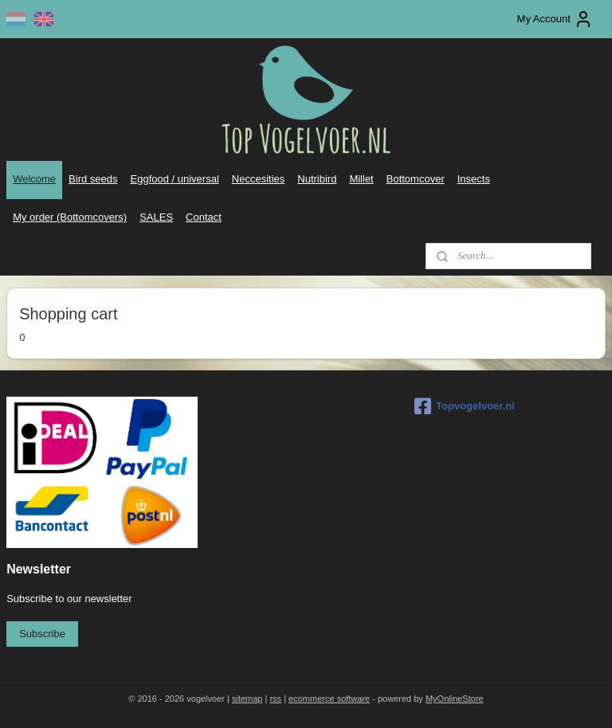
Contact (204, 217)
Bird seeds (93, 179)
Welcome (34, 179)
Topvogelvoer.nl (464, 406)
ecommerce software (329, 698)
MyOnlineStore (455, 698)
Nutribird (316, 179)
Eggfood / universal (175, 179)
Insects (473, 179)
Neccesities (258, 179)
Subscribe (42, 634)
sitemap (247, 698)
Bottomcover (415, 179)
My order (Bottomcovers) (70, 217)
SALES (156, 217)
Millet (361, 179)
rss (275, 698)
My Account (555, 19)
